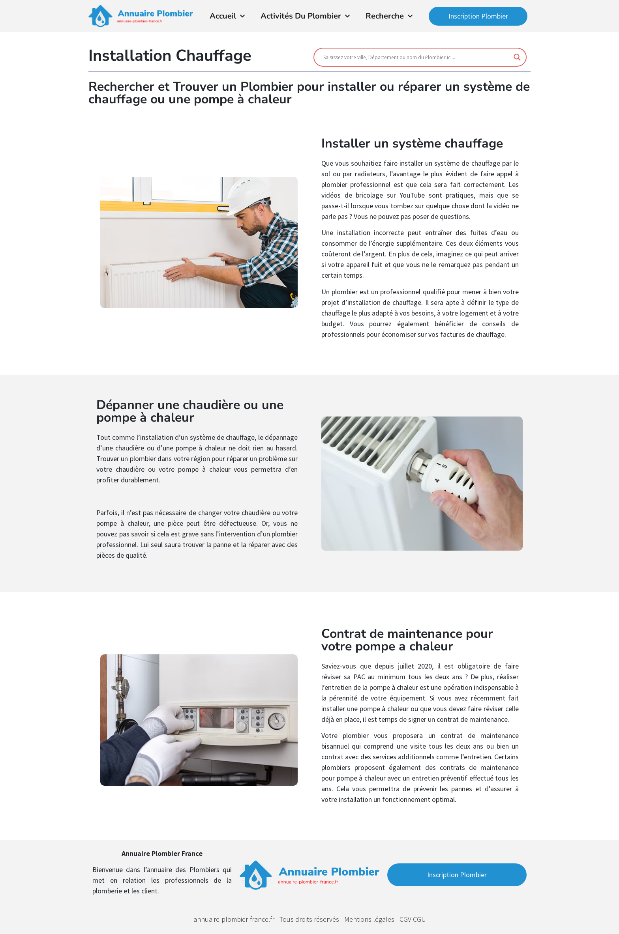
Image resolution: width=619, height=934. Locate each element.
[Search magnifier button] (517, 57)
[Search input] (416, 57)
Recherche (389, 16)
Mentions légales (370, 919)
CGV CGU (413, 919)
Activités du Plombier (305, 16)
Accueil (227, 16)
